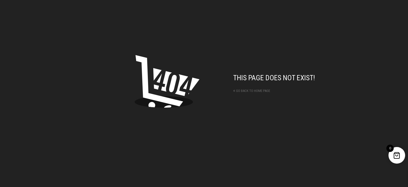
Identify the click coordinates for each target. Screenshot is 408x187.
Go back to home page (251, 91)
